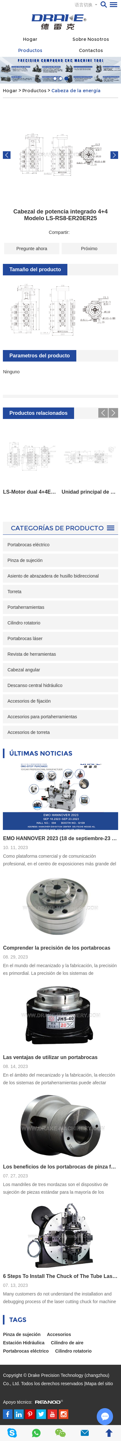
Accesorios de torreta (28, 732)
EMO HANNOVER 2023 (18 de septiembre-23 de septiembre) (60, 838)
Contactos (91, 50)
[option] (60, 70)
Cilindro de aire (67, 1342)
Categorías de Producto (57, 528)
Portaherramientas (25, 607)
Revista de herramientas (31, 654)
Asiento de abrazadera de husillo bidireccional (53, 576)
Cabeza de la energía (76, 90)
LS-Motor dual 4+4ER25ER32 (31, 492)
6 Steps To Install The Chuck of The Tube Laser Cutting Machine (60, 1276)
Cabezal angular (23, 669)
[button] (55, 78)
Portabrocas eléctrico (28, 544)
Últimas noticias (40, 753)
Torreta (14, 591)
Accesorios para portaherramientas (42, 716)
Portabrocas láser (24, 638)
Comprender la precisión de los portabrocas (56, 948)
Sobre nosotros (90, 39)
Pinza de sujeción (24, 560)
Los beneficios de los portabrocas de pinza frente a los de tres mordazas (60, 1166)
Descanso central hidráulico (34, 685)
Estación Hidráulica (23, 1342)
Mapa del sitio (99, 1383)
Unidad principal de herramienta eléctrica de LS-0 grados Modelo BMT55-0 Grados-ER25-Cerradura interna (90, 492)
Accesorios (59, 1334)
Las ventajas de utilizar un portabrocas (50, 1057)
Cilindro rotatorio (23, 622)
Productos (30, 50)
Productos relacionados (38, 413)
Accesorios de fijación (28, 701)
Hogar (30, 39)
